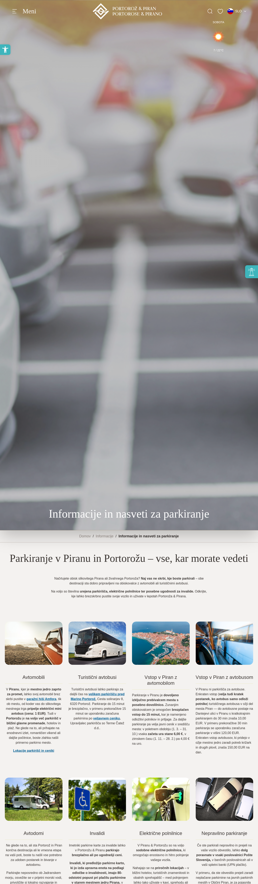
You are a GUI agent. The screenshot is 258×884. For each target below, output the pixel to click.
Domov (85, 536)
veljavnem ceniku (106, 718)
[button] (5, 49)
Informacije (104, 536)
